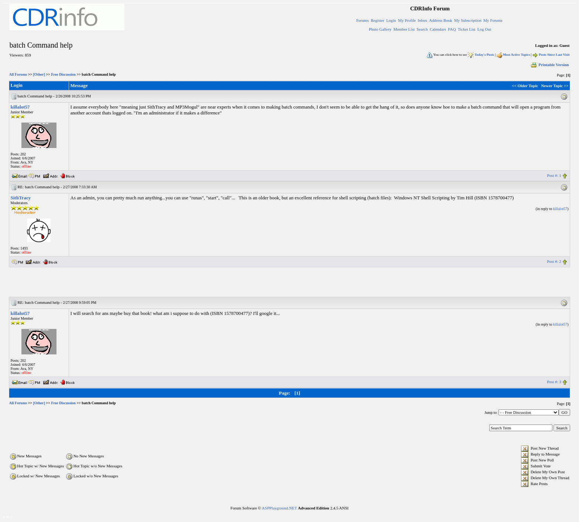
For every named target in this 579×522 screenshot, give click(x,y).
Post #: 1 (554, 175)
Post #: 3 (554, 382)
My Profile (407, 20)
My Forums (493, 20)
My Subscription (468, 20)
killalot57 (20, 107)
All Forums (18, 74)
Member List (404, 29)
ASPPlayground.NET (279, 508)
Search (422, 29)
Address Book (440, 20)
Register (377, 20)
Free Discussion (63, 74)
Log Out (484, 29)
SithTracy (21, 197)
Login (391, 20)
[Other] (39, 74)
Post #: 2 (554, 261)
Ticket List (467, 29)
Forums (362, 20)
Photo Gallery (380, 29)
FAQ (452, 29)
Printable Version (549, 64)
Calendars (438, 29)
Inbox (422, 20)
